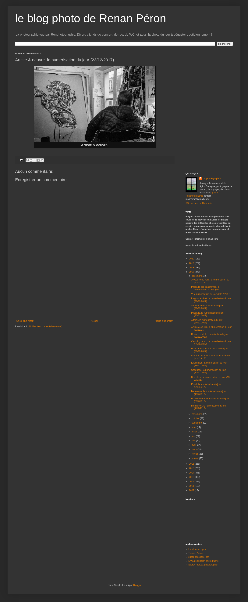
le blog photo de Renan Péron (90, 18)
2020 (192, 258)
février (195, 453)
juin (194, 436)
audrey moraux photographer (203, 564)
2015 (192, 468)
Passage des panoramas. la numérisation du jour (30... (205, 288)
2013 (192, 477)
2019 (192, 263)
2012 (192, 481)
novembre (197, 414)
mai (194, 440)
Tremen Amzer (195, 553)
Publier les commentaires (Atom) (45, 326)
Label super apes (197, 549)
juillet (195, 431)
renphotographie (212, 178)
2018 (192, 267)
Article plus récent (25, 321)
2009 (192, 490)
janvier (195, 458)
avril (194, 445)
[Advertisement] (94, 291)
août (194, 427)
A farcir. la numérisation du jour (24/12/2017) (206, 321)
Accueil (94, 321)
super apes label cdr (198, 557)
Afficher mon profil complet (199, 203)
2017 (192, 272)
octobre (196, 418)
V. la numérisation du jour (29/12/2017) (210, 294)
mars (194, 449)
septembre (197, 422)
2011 (192, 486)
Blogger (137, 585)
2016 (192, 464)
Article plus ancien (164, 321)
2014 (192, 472)
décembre (197, 276)
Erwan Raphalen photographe (203, 561)
